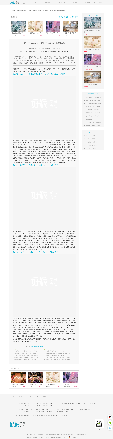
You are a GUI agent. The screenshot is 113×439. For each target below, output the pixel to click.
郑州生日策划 (56, 403)
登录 (100, 2)
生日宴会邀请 (87, 142)
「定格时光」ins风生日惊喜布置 (91, 49)
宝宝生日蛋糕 (60, 409)
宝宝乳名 (31, 409)
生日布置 (74, 2)
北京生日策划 (27, 403)
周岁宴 (46, 409)
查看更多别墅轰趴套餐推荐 (68, 17)
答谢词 (85, 409)
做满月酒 (56, 411)
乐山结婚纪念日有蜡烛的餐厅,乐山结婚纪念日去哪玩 (58, 357)
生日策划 (87, 2)
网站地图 (45, 396)
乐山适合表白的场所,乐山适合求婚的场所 (56, 355)
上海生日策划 (34, 403)
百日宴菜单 (26, 411)
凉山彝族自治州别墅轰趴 (35, 10)
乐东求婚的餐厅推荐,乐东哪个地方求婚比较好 (25, 359)
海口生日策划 (93, 403)
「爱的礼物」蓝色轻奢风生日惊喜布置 (92, 31)
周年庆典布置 (49, 411)
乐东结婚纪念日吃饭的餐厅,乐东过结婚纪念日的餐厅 (26, 357)
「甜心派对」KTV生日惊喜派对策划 (92, 67)
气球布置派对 (73, 409)
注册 (94, 2)
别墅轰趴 (94, 148)
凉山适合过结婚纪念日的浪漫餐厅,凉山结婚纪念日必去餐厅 (27, 355)
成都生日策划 (27, 405)
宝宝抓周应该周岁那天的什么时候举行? (95, 100)
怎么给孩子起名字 (90, 119)
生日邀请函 (41, 409)
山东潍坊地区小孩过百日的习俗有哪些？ (95, 109)
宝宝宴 (93, 139)
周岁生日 (43, 411)
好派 (39, 434)
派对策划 (94, 145)
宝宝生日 (90, 409)
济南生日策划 (64, 403)
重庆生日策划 (49, 403)
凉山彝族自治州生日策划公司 (20, 10)
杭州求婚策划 (56, 415)
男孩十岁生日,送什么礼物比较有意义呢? (95, 112)
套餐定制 (47, 2)
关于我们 (13, 396)
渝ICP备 (62, 437)
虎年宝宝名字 (87, 148)
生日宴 (36, 409)
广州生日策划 (78, 403)
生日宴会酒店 (87, 145)
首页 (34, 2)
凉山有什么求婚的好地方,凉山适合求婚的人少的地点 (58, 353)
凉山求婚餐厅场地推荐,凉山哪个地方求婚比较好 (25, 353)
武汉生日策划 (34, 405)
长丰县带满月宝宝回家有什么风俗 (94, 97)
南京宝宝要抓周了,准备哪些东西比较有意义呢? (97, 116)
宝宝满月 (32, 411)
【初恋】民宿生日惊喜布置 (90, 84)
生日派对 (86, 139)
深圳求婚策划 (42, 415)
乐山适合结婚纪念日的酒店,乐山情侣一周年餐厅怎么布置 (59, 359)
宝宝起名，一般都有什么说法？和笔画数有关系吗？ (98, 125)
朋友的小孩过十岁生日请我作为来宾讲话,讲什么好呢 (98, 122)
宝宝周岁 (38, 411)
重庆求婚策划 (49, 415)
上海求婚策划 (34, 415)
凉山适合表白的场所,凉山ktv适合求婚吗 (55, 351)
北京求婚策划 (27, 415)
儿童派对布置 (52, 409)
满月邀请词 (66, 409)
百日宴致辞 (80, 409)
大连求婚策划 (64, 415)
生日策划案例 (61, 2)
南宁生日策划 (49, 405)
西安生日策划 (42, 405)
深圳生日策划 (86, 403)
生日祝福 (94, 142)
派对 (16, 160)
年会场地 (61, 411)
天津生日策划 (42, 403)
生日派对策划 (48, 434)
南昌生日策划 (71, 403)
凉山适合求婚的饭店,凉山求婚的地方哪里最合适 (25, 351)
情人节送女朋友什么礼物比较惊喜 (94, 106)
